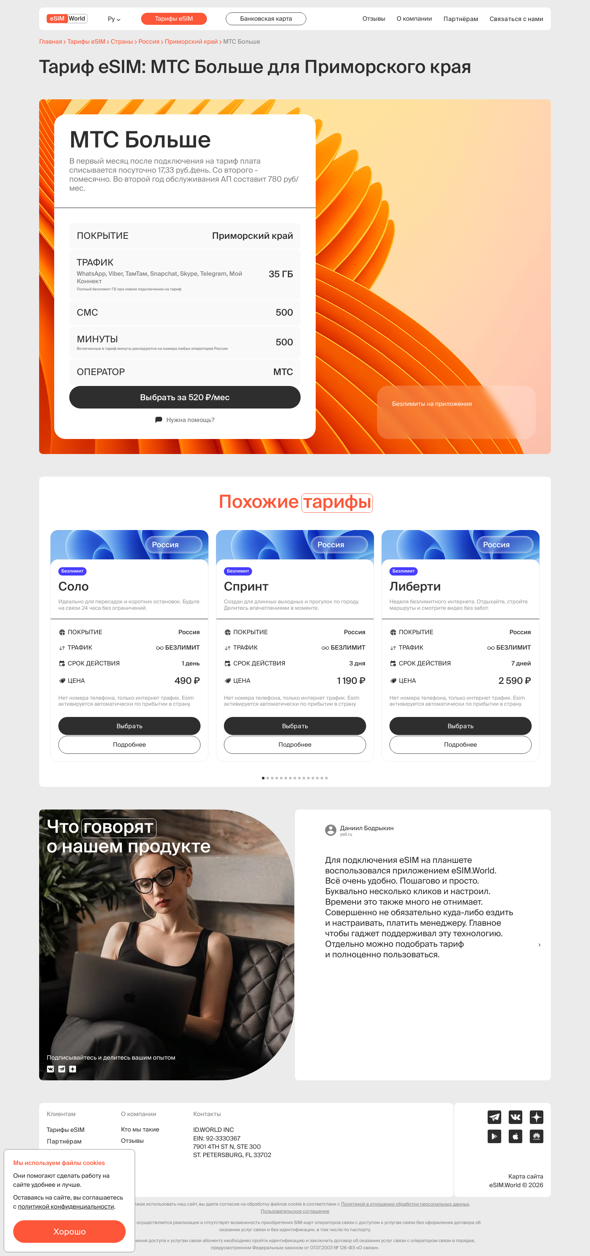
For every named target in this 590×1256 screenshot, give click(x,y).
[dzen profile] (72, 1069)
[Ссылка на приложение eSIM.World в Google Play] (494, 1136)
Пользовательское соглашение (295, 1211)
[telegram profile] (61, 1069)
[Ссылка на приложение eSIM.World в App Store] (515, 1136)
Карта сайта (525, 1176)
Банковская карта (266, 18)
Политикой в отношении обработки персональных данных (405, 1204)
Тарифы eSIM (174, 18)
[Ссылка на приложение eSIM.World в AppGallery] (536, 1136)
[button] (263, 778)
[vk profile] (50, 1069)
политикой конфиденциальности (66, 1206)
